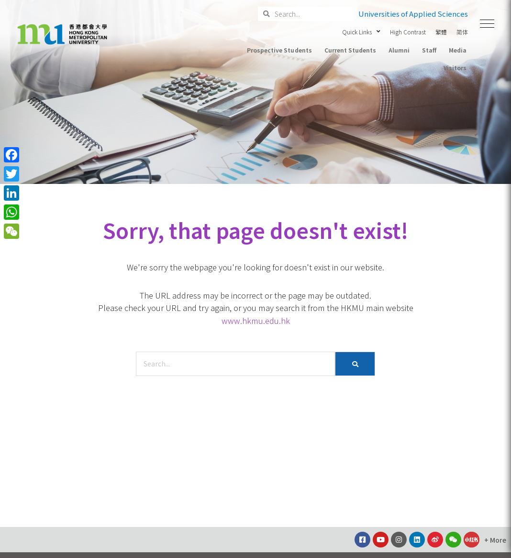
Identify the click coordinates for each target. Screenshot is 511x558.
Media (458, 50)
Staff (429, 50)
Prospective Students (279, 50)
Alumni (399, 50)
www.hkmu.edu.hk (256, 320)
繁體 (441, 32)
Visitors (455, 68)
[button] (487, 24)
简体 (462, 32)
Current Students (350, 50)
